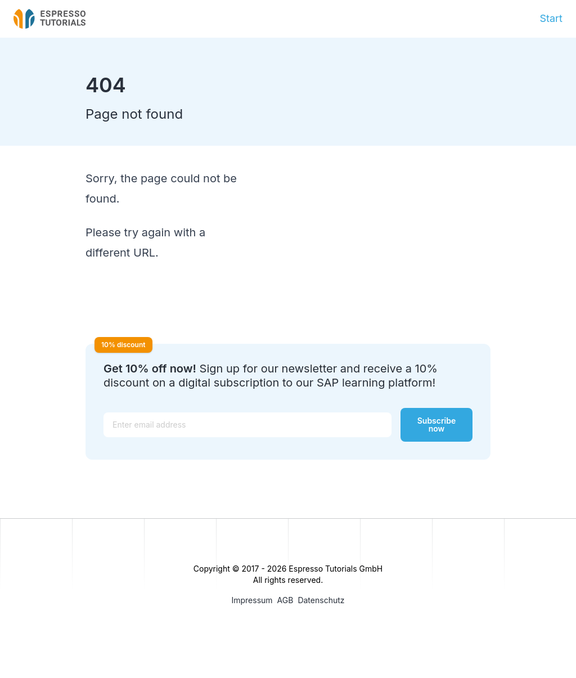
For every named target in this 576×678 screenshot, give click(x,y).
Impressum (251, 600)
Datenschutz (321, 600)
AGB (285, 600)
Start (550, 18)
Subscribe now (436, 424)
